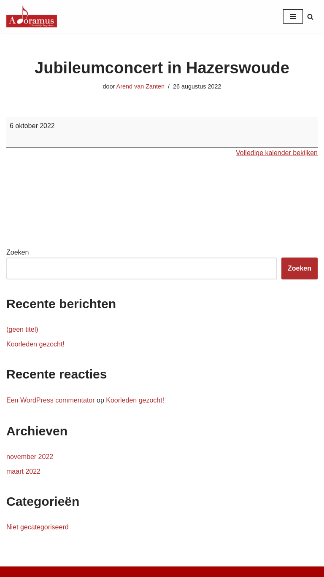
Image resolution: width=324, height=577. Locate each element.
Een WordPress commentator (50, 400)
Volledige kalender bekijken (277, 152)
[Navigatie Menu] (293, 16)
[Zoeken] (310, 16)
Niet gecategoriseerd (37, 527)
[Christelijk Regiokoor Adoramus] (31, 16)
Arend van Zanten (140, 86)
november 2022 (29, 456)
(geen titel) (22, 329)
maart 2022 (23, 471)
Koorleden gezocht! (35, 344)
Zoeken (17, 252)
